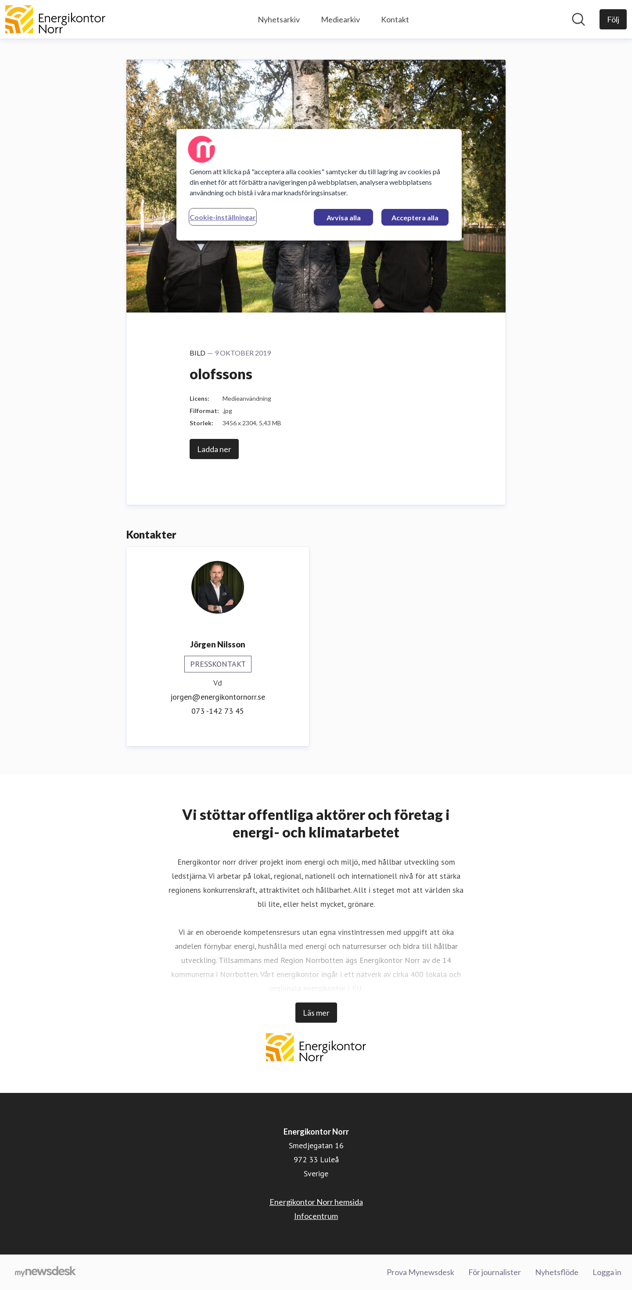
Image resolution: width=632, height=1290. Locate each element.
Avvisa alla (344, 217)
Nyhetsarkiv (279, 19)
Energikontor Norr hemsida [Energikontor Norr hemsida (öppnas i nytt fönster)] (316, 1202)
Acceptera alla (414, 217)
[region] (319, 185)
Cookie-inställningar (223, 217)
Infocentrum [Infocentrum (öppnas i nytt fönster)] (316, 1216)
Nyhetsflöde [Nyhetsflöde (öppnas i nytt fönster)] (556, 1272)
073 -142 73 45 (217, 711)
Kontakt (395, 19)
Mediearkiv (340, 19)
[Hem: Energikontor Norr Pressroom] (55, 19)
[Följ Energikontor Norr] (613, 19)
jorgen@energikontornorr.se (217, 697)
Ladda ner (214, 449)
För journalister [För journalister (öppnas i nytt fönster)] (494, 1272)
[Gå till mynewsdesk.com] (45, 1272)
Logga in (606, 1272)
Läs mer (316, 1012)
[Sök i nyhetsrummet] (578, 19)
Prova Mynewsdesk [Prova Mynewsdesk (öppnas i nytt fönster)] (420, 1272)
